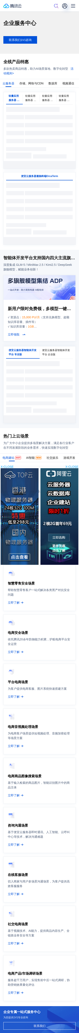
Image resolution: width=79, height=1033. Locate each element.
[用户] (64, 5)
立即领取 (14, 334)
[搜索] (56, 5)
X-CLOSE (72, 466)
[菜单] (73, 5)
